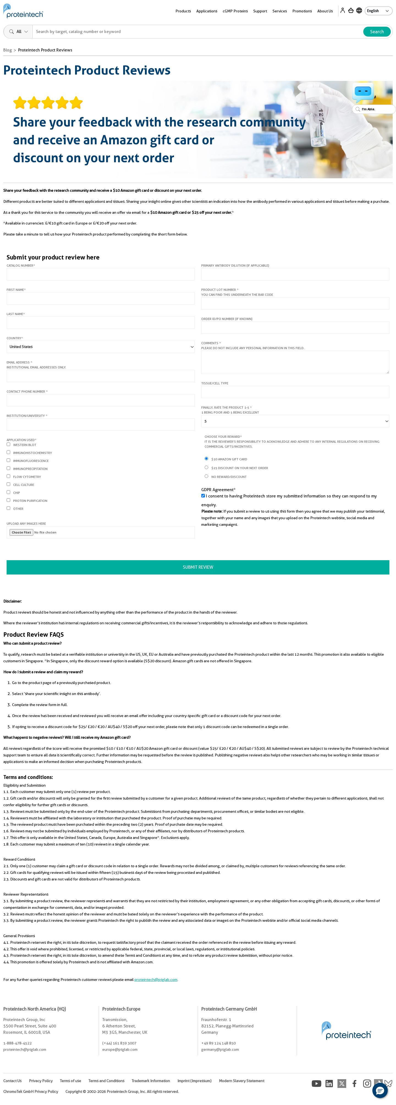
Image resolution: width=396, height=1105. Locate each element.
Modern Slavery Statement (241, 1081)
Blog (7, 50)
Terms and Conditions (106, 1081)
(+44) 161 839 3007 (119, 1043)
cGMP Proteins (235, 11)
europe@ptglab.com (120, 1049)
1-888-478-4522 (17, 1043)
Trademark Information (151, 1081)
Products (183, 11)
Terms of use (70, 1081)
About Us (325, 11)
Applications (206, 11)
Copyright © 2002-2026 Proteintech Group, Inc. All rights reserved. (122, 1091)
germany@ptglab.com (220, 1049)
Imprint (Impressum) (194, 1081)
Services (280, 11)
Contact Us (12, 1081)
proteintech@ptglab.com (155, 979)
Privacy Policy (41, 1081)
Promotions (302, 11)
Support (260, 11)
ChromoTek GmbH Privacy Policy (30, 1091)
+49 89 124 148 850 (218, 1043)
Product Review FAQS (33, 634)
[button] (380, 1090)
